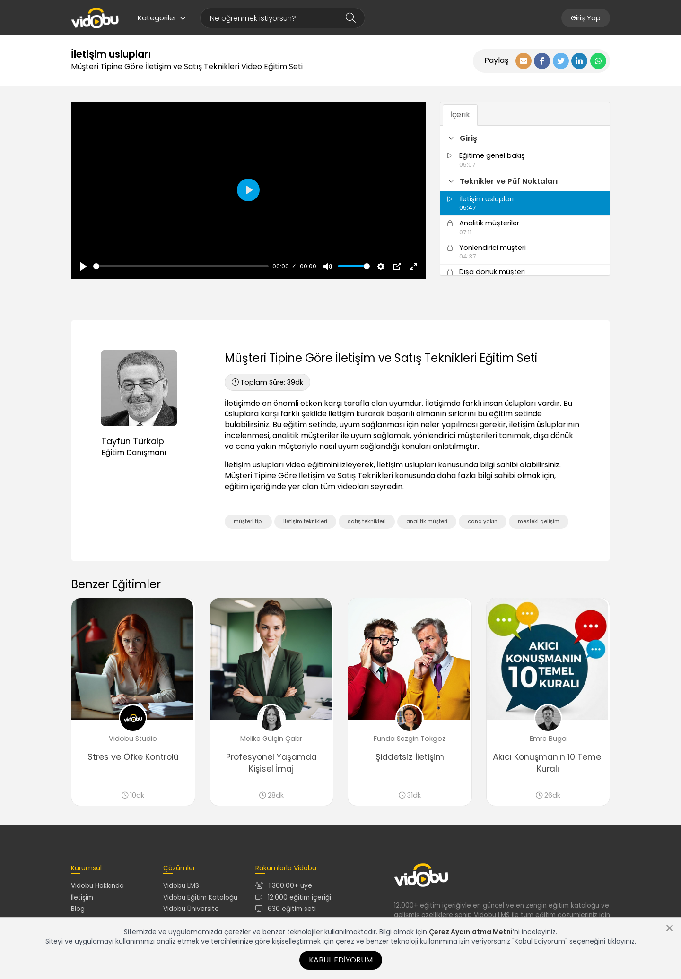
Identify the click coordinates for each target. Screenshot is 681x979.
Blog (78, 910)
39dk (267, 382)
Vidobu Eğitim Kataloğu (200, 898)
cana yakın (483, 521)
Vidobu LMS (181, 887)
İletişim (82, 898)
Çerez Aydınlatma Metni (471, 931)
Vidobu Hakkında (97, 887)
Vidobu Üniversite (191, 910)
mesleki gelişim (538, 521)
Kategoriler (162, 18)
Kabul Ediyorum (341, 959)
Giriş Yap (586, 18)
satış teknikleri (367, 521)
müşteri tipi (248, 521)
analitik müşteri (426, 521)
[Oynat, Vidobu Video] (83, 266)
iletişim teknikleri (305, 521)
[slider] (181, 266)
